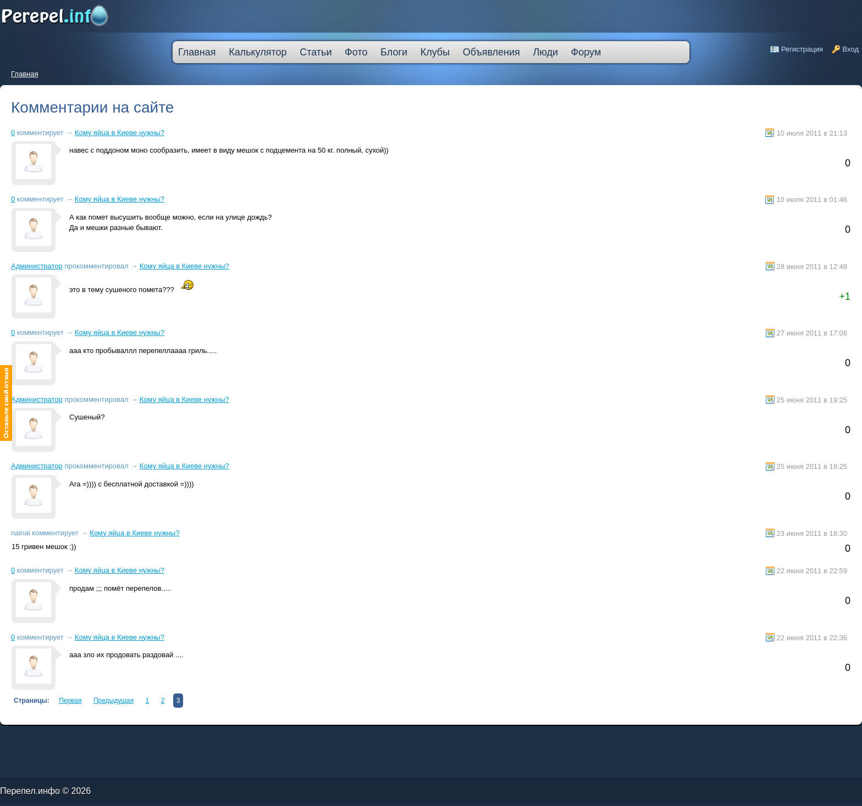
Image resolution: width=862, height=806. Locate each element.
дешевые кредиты (262, 739)
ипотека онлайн (153, 739)
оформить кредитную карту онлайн (179, 739)
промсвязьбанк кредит (34, 737)
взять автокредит (304, 739)
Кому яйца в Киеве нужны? (119, 132)
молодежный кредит (120, 737)
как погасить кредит (70, 737)
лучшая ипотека (259, 737)
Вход (851, 49)
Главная (24, 74)
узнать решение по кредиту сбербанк (173, 737)
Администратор (37, 266)
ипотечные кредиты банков (14, 739)
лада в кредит (52, 737)
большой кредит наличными (129, 739)
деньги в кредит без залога (95, 737)
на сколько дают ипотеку (240, 739)
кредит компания (52, 739)
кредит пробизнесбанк (283, 739)
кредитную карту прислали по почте (211, 737)
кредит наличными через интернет (97, 739)
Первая (70, 700)
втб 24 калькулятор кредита (212, 739)
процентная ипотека (240, 737)
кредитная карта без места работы (309, 737)
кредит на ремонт (69, 739)
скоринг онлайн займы (141, 737)
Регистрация (802, 49)
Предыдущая (113, 700)
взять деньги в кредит (279, 737)
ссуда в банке (35, 739)
